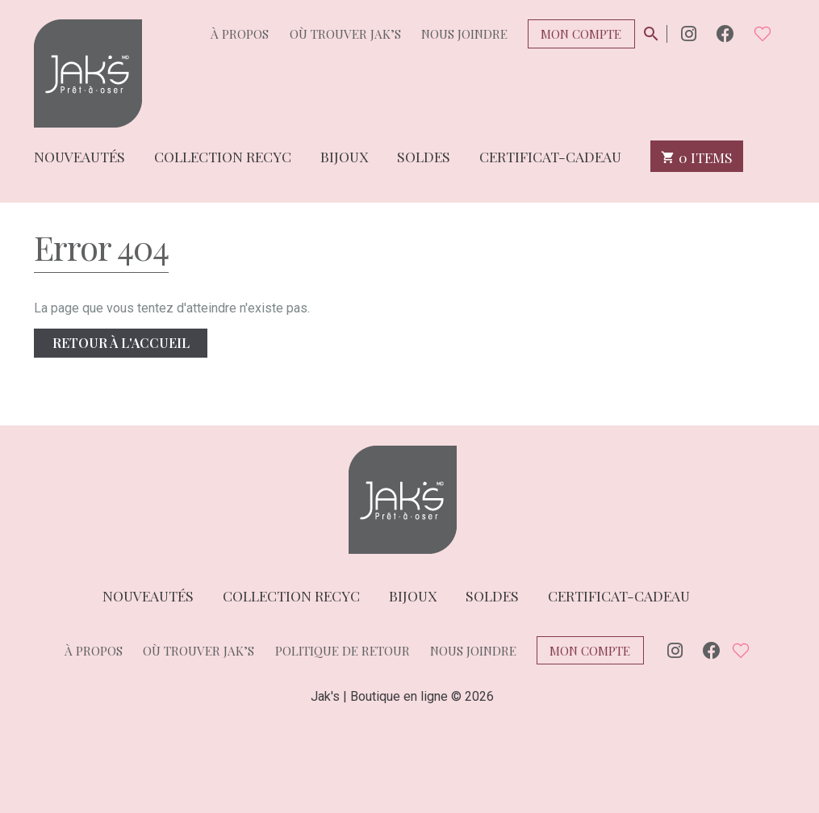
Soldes (423, 155)
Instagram (688, 33)
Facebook (725, 33)
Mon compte (581, 34)
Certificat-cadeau (550, 155)
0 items (697, 156)
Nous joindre (464, 34)
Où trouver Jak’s (345, 34)
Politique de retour (342, 651)
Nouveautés (79, 155)
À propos (240, 34)
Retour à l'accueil (121, 342)
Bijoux (344, 155)
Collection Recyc (222, 155)
